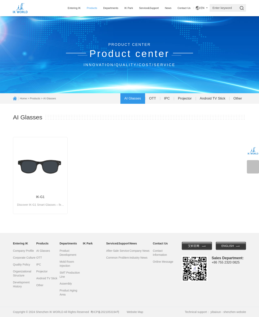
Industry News (139, 257)
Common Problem (117, 257)
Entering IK (74, 8)
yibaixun (215, 312)
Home (23, 98)
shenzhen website (234, 312)
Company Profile (23, 250)
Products (92, 8)
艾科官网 (193, 245)
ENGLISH (227, 245)
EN (202, 8)
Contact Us (183, 8)
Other (237, 98)
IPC (167, 98)
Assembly (65, 283)
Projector (185, 98)
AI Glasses (132, 98)
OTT (152, 98)
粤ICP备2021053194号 (104, 312)
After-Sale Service (117, 250)
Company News (140, 250)
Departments (110, 8)
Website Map (135, 312)
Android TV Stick (212, 98)
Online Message (163, 261)
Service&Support (149, 8)
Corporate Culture (24, 257)
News (168, 8)
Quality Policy (21, 264)
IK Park (128, 8)
